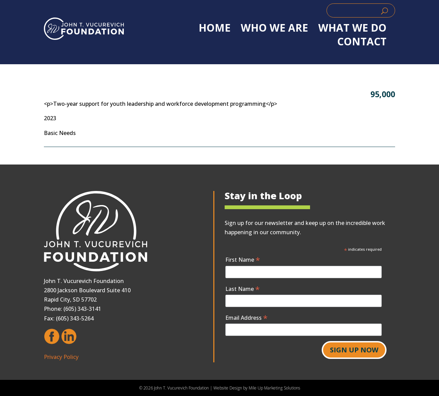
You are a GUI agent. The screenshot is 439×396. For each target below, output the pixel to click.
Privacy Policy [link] (61, 357)
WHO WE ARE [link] (274, 28)
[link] (84, 29)
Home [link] (214, 28)
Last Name (242, 289)
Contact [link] (362, 41)
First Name (242, 259)
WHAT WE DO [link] (352, 28)
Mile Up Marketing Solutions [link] (274, 388)
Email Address (246, 318)
